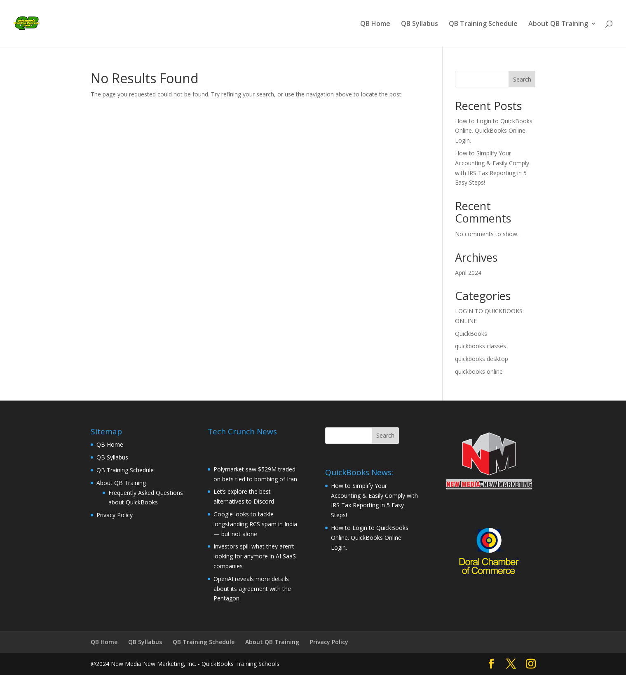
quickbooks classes (480, 346)
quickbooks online (479, 371)
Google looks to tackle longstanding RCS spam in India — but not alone (255, 524)
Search (522, 79)
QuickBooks (471, 334)
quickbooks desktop (481, 359)
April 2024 (468, 273)
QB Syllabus (419, 24)
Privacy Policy (114, 515)
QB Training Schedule (483, 24)
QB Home (375, 24)
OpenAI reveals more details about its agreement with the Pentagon (252, 588)
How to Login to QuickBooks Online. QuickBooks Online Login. (493, 131)
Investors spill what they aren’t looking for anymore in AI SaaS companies (254, 556)
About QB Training (558, 24)
